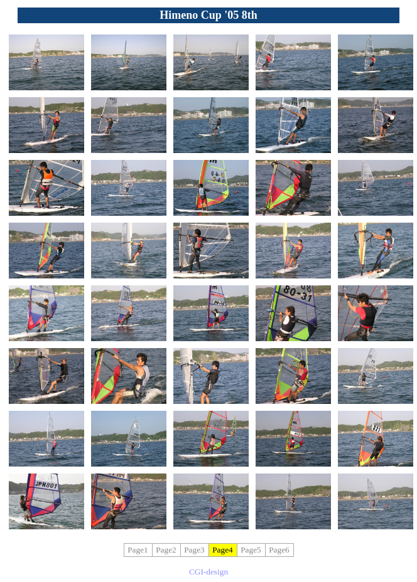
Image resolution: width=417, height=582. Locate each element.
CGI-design (208, 571)
